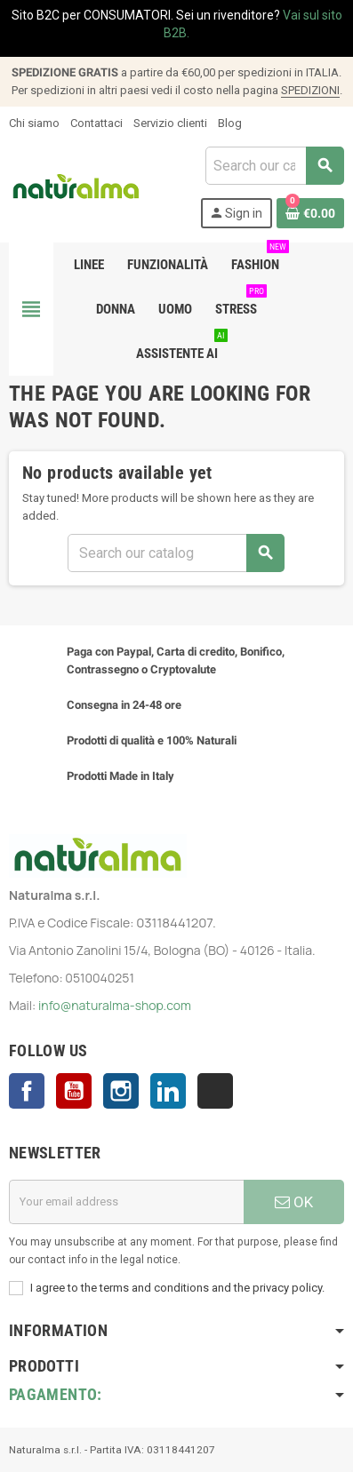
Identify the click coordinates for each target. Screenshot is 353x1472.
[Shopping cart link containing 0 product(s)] (310, 213)
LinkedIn (168, 1091)
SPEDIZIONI (310, 90)
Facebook (26, 1091)
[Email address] (126, 1202)
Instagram (121, 1091)
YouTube (74, 1091)
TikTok (215, 1091)
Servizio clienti (170, 123)
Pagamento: (55, 1394)
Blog (230, 123)
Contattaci (96, 123)
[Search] (274, 166)
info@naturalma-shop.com (114, 1005)
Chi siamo (34, 123)
